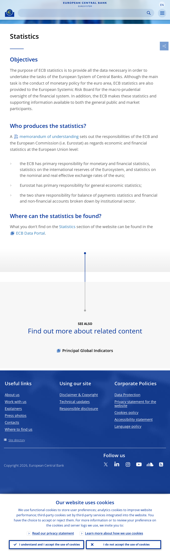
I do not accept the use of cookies (126, 544)
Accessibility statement (133, 419)
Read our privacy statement (53, 532)
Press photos (15, 415)
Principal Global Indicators (87, 350)
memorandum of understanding (49, 136)
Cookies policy (126, 412)
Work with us (15, 401)
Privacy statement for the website (135, 403)
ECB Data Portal (30, 233)
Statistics (67, 226)
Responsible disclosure (79, 408)
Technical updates (75, 401)
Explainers (13, 408)
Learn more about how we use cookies (114, 532)
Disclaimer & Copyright (79, 394)
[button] (162, 5)
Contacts (12, 422)
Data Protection (127, 394)
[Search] (82, 12)
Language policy (127, 426)
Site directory (16, 440)
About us (12, 394)
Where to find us (18, 429)
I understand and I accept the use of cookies (49, 544)
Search (148, 12)
